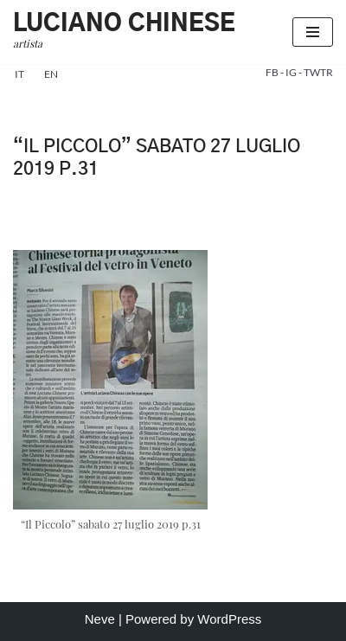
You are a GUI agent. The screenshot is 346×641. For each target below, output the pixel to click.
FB (273, 72)
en (51, 73)
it (19, 73)
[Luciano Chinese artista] (124, 32)
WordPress (229, 619)
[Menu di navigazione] (312, 32)
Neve (100, 619)
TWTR (318, 72)
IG (291, 72)
